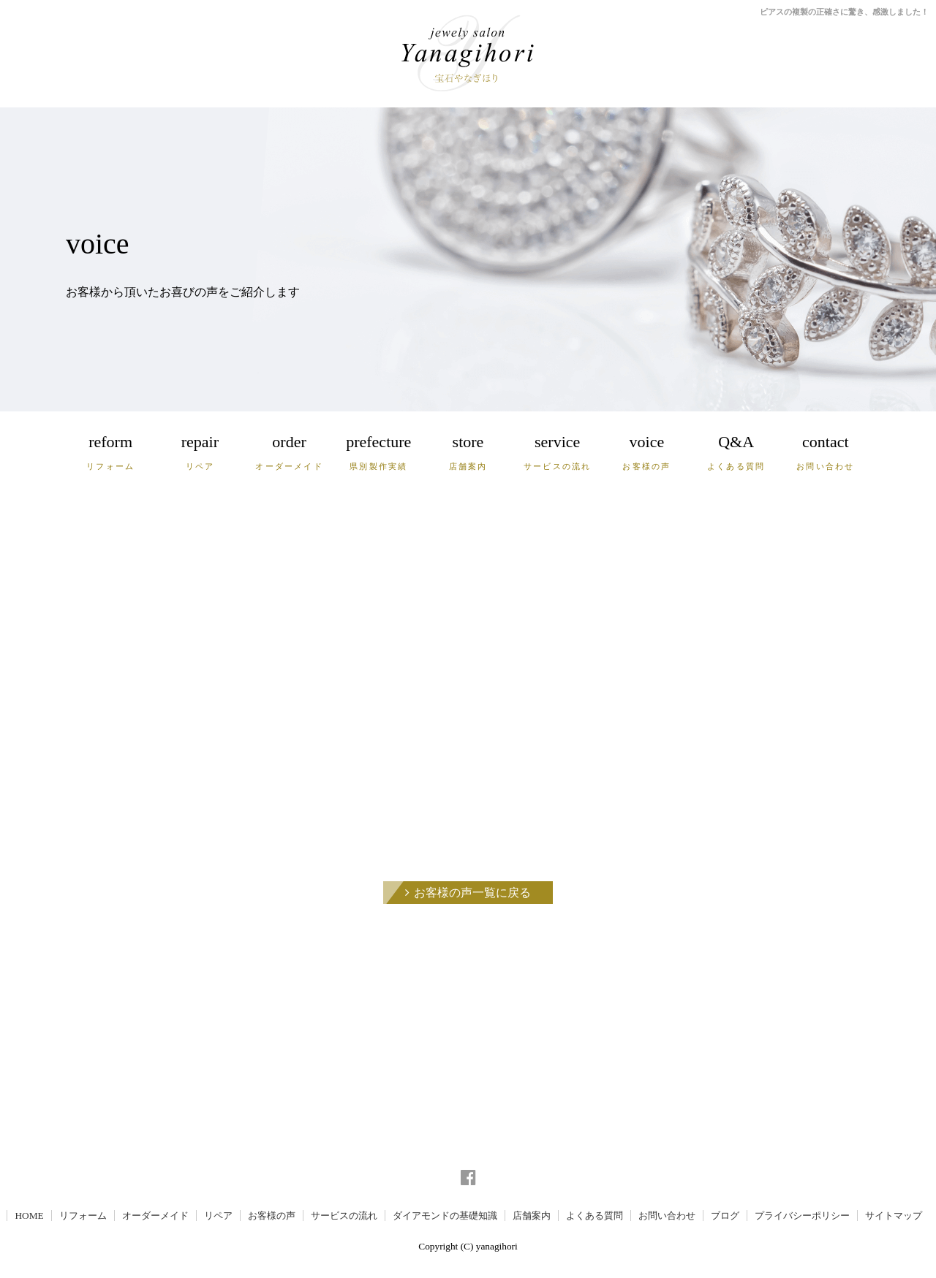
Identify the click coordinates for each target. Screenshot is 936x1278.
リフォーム (83, 1215)
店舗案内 (532, 1215)
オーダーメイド (155, 1215)
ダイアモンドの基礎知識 (445, 1215)
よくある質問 (594, 1215)
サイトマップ (893, 1215)
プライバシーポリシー (802, 1215)
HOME (29, 1215)
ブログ (725, 1215)
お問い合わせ (666, 1215)
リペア (218, 1215)
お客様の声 (271, 1215)
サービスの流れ (344, 1215)
